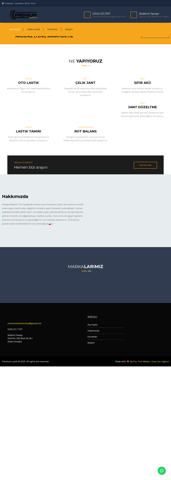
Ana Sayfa (14, 29)
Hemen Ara (145, 278)
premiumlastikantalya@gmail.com (109, 16)
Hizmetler (52, 29)
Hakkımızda (33, 29)
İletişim (69, 29)
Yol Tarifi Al (155, 147)
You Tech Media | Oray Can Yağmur (151, 475)
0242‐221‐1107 (101, 13)
